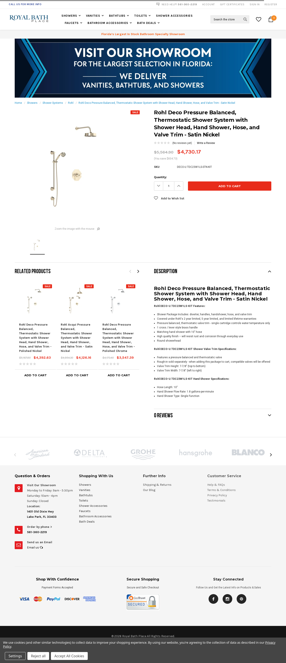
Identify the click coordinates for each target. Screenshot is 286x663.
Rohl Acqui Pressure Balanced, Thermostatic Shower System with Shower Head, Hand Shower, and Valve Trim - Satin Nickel (77, 338)
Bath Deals (146, 23)
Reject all (38, 656)
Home (18, 102)
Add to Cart (35, 375)
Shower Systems (53, 102)
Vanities (93, 16)
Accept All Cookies (69, 656)
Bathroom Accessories (108, 23)
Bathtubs (117, 16)
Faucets (72, 23)
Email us (35, 547)
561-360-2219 (37, 532)
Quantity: (160, 177)
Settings (15, 656)
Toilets (140, 16)
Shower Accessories (174, 16)
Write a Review (206, 143)
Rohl (70, 102)
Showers (69, 16)
